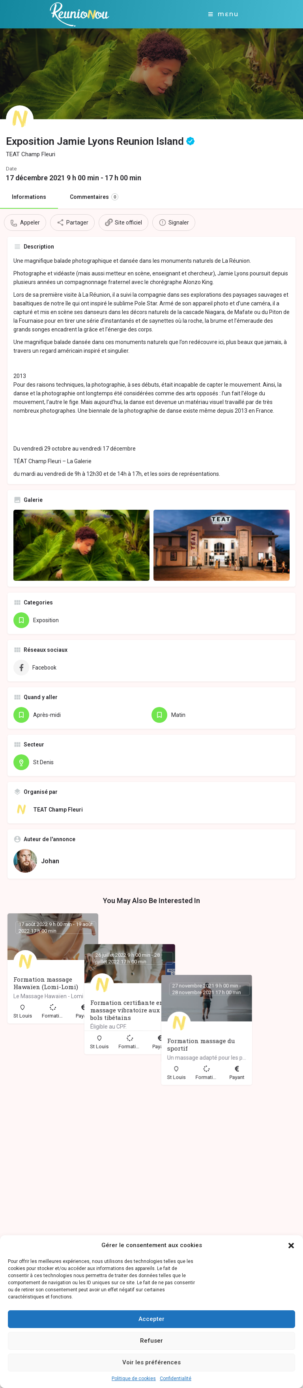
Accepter (151, 1319)
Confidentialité (175, 1378)
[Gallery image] (81, 545)
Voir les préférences (151, 1362)
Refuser (151, 1340)
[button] (291, 1246)
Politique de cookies (134, 1378)
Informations (29, 197)
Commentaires (94, 196)
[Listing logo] (20, 119)
